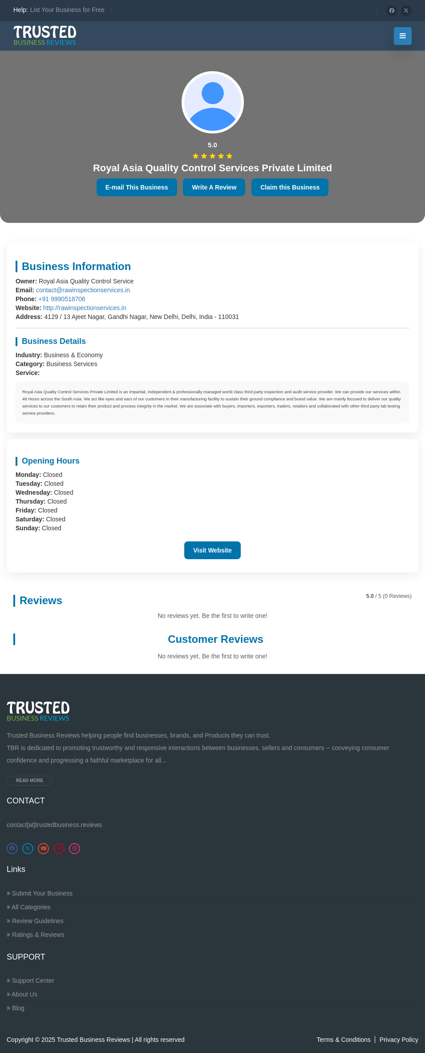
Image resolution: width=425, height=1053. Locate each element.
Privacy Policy (399, 1039)
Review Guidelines (35, 920)
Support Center (30, 980)
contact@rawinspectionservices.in (83, 290)
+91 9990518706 (61, 299)
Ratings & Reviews (35, 934)
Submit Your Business (40, 893)
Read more (29, 780)
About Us (22, 994)
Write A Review (214, 187)
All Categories (28, 907)
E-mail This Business (136, 187)
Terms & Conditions (343, 1039)
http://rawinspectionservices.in (84, 307)
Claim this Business (290, 187)
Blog (15, 1008)
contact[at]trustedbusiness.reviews (54, 824)
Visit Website (212, 550)
